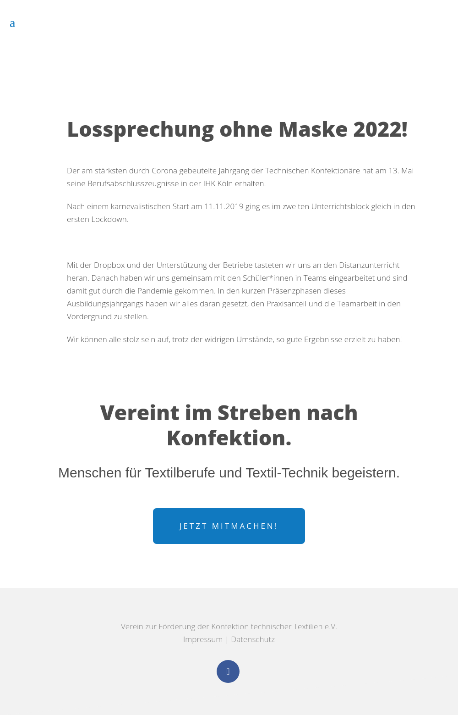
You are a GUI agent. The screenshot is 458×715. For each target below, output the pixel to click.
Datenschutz (253, 639)
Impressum (203, 639)
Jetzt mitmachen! (229, 526)
